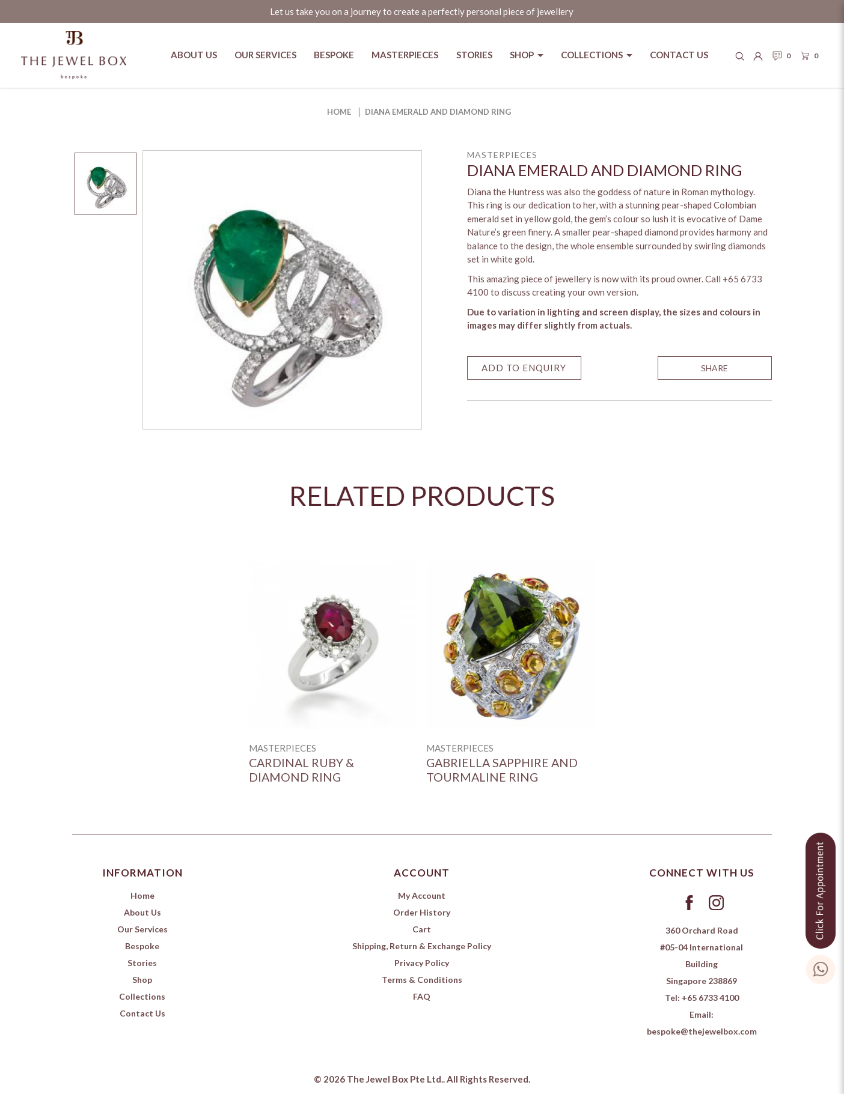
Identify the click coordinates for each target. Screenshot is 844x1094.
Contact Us (142, 1013)
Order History (421, 912)
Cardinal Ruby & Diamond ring (301, 770)
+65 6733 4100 (710, 997)
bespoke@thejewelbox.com (702, 1031)
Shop (142, 979)
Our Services (142, 929)
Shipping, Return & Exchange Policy (421, 946)
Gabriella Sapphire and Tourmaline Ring (502, 770)
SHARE (714, 368)
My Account (421, 895)
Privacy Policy (421, 963)
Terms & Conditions (422, 979)
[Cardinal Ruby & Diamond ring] (333, 645)
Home (339, 112)
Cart (421, 929)
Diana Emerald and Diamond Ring (438, 112)
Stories (142, 963)
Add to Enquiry (524, 367)
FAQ (421, 996)
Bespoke (142, 946)
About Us (142, 912)
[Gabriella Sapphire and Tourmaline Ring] (510, 645)
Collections (142, 996)
